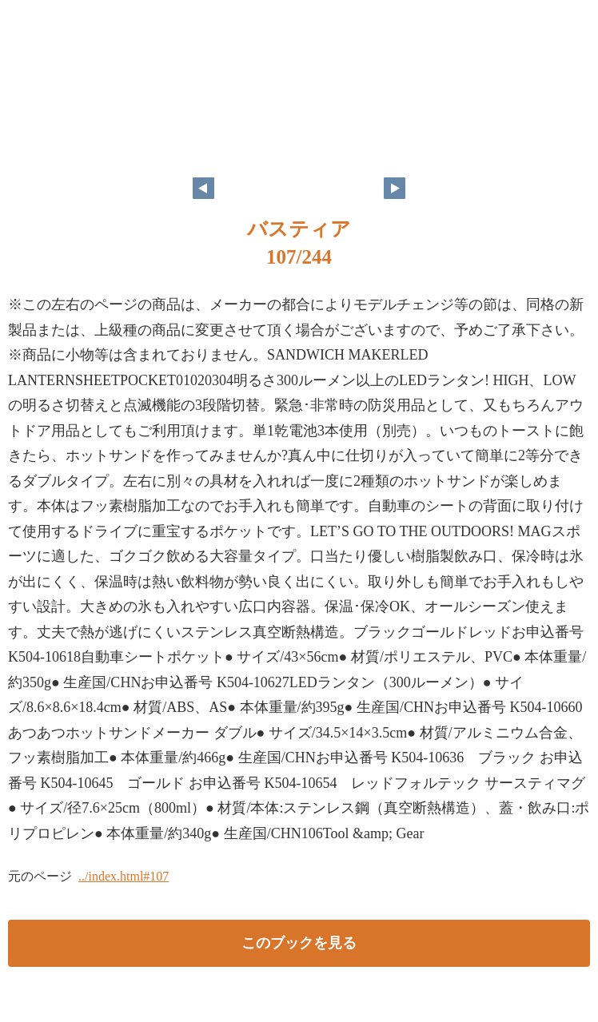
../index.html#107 (123, 876)
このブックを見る (299, 943)
